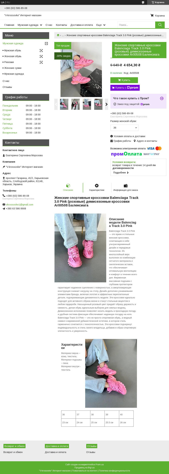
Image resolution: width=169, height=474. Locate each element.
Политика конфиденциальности (114, 471)
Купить (126, 80)
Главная (9, 24)
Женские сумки (12, 68)
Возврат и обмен (13, 452)
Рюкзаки (9, 62)
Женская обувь (12, 56)
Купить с (126, 87)
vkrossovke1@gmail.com (19, 204)
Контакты (61, 24)
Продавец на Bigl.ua (84, 467)
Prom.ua (100, 464)
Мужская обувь (12, 50)
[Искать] (160, 25)
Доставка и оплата (81, 24)
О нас (49, 24)
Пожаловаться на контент (84, 471)
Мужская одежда (28, 24)
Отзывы (7, 87)
